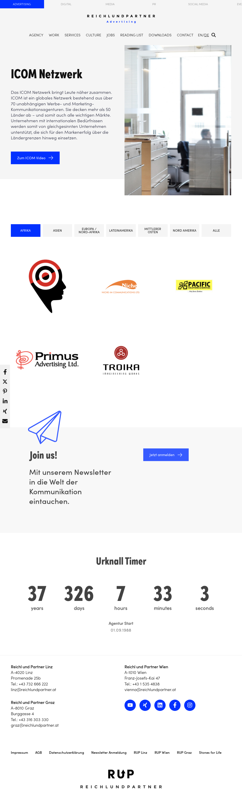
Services (72, 35)
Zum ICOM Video (31, 158)
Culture (93, 35)
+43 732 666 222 (33, 684)
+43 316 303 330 (34, 719)
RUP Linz (140, 752)
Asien (57, 230)
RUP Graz (184, 752)
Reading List (131, 35)
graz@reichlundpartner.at (35, 725)
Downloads (160, 35)
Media (110, 4)
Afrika (25, 230)
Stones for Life (210, 752)
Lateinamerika (121, 230)
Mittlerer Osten (152, 230)
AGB (38, 752)
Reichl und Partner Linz (32, 666)
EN (200, 35)
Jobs (111, 35)
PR (154, 4)
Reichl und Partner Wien (146, 666)
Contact (185, 35)
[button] (5, 371)
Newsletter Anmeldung (109, 752)
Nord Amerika (184, 230)
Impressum (19, 752)
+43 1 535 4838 (146, 684)
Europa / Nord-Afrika (89, 230)
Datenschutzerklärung (66, 752)
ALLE (216, 230)
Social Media (198, 4)
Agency (36, 35)
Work (54, 35)
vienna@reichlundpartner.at (150, 689)
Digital (66, 4)
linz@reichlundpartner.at (33, 689)
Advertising (22, 4)
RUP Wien (162, 752)
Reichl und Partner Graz (33, 702)
